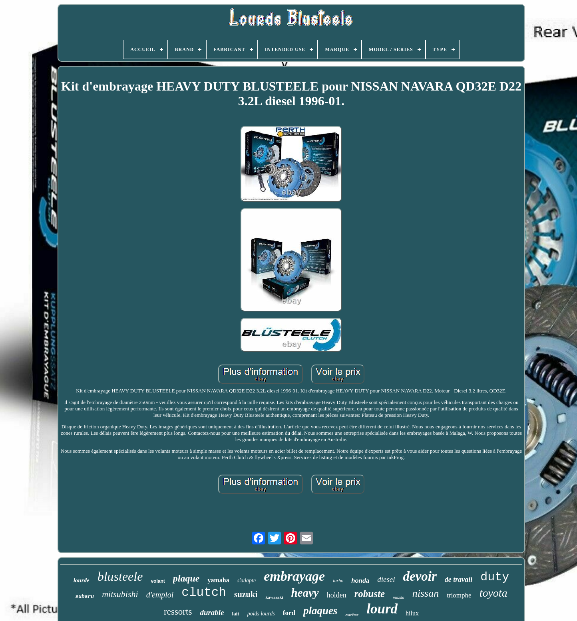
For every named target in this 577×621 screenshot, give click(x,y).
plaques (320, 611)
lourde (82, 580)
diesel (386, 579)
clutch (203, 592)
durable (212, 612)
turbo (338, 581)
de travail (459, 580)
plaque (186, 578)
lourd (382, 609)
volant (158, 581)
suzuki (245, 594)
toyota (493, 593)
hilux (412, 613)
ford (289, 613)
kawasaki (274, 597)
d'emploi (160, 594)
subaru (84, 596)
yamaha (218, 580)
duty (494, 577)
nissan (425, 593)
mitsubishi (120, 594)
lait (235, 614)
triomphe (459, 595)
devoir (420, 576)
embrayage (294, 576)
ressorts (178, 612)
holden (336, 595)
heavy (304, 592)
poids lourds (261, 614)
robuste (369, 593)
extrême (351, 615)
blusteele (120, 576)
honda (360, 580)
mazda (398, 597)
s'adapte (246, 581)
